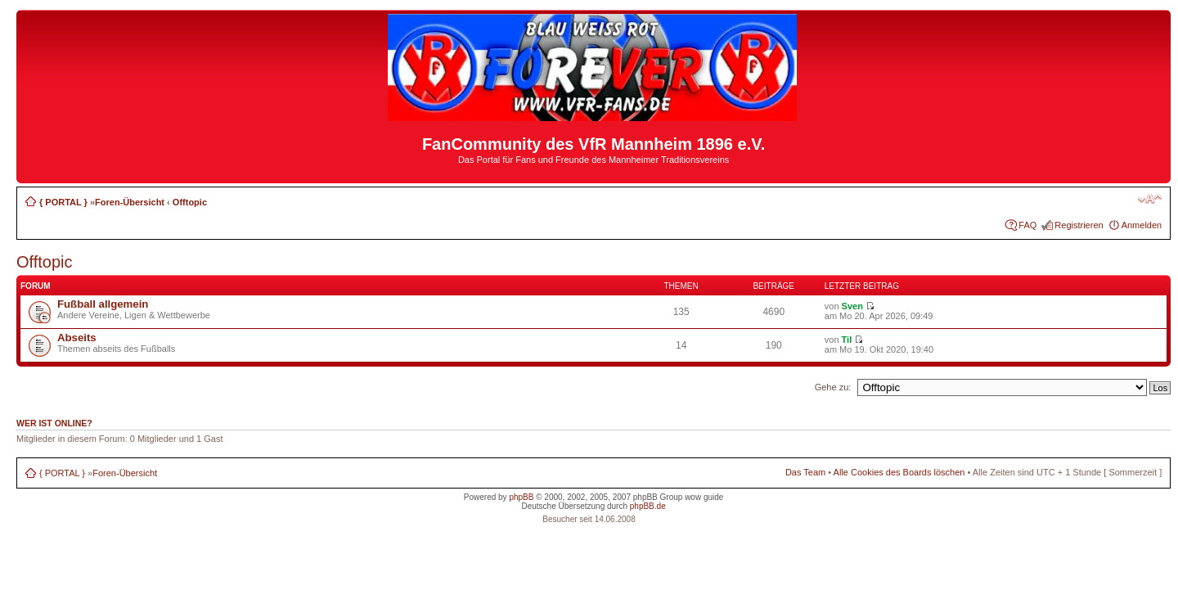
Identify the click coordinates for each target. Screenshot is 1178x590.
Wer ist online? (54, 423)
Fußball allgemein (102, 304)
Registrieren (1078, 225)
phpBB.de (648, 506)
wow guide (704, 497)
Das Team (805, 472)
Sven (852, 306)
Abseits (77, 337)
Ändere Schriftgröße (1150, 198)
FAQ (1027, 225)
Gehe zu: (833, 387)
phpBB (521, 497)
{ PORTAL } (63, 202)
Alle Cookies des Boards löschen (899, 472)
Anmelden (1142, 225)
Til (847, 340)
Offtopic (190, 202)
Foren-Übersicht (129, 202)
